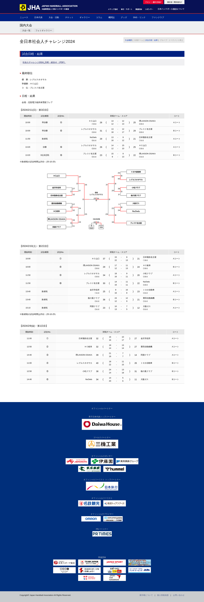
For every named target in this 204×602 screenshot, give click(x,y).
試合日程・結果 (151, 40)
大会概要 (128, 40)
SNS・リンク (139, 17)
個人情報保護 (163, 595)
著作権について (146, 595)
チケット (69, 17)
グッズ (124, 17)
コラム (99, 17)
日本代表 (38, 17)
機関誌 (111, 17)
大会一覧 (26, 30)
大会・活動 (54, 17)
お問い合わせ (178, 595)
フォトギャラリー (43, 30)
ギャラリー (85, 17)
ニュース (24, 17)
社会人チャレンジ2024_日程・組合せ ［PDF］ (44, 62)
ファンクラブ (158, 17)
